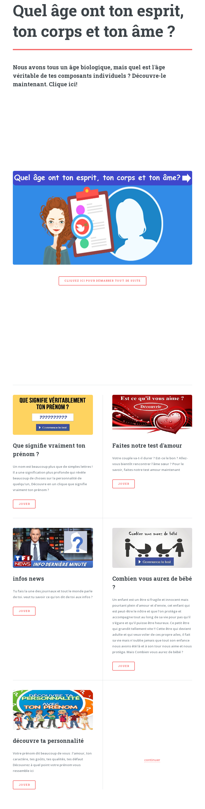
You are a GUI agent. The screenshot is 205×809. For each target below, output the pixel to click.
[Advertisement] (102, 128)
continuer (152, 760)
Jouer (24, 504)
